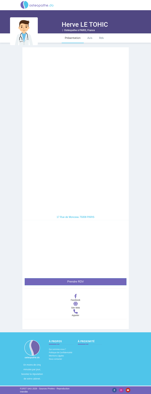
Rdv (101, 37)
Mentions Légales (56, 355)
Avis (89, 37)
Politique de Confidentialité (60, 352)
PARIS (82, 30)
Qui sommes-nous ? (57, 349)
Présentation (73, 37)
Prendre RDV (75, 281)
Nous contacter (55, 359)
